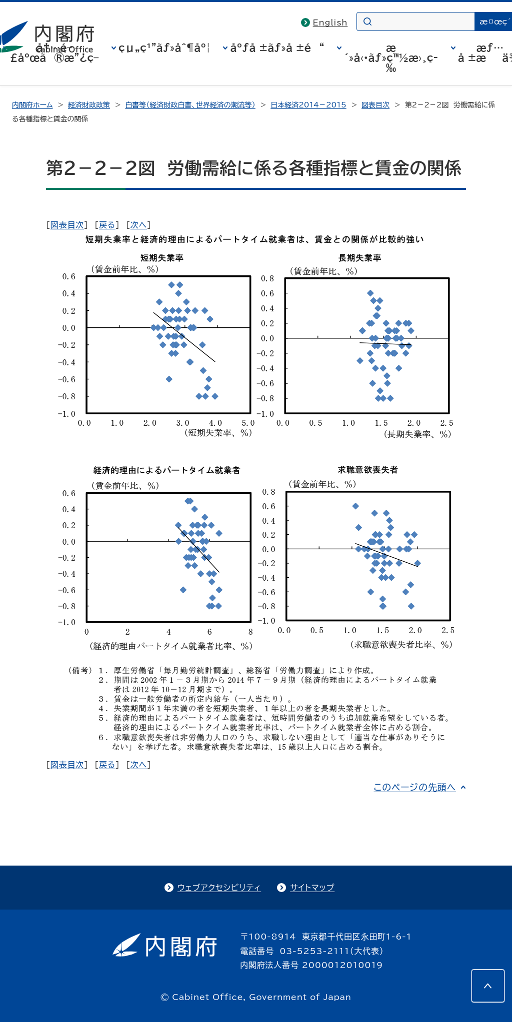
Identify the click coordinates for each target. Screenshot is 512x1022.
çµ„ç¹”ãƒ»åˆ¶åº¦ (164, 47)
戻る (107, 225)
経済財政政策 (89, 104)
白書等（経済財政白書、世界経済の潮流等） (190, 104)
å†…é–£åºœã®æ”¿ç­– (54, 52)
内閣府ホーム (32, 104)
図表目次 (376, 104)
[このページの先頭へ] (488, 986)
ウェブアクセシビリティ (219, 888)
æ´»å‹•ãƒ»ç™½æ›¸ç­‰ (391, 57)
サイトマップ (312, 888)
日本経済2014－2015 (308, 104)
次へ (138, 225)
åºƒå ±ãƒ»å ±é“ (277, 47)
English (330, 22)
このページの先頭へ (415, 787)
